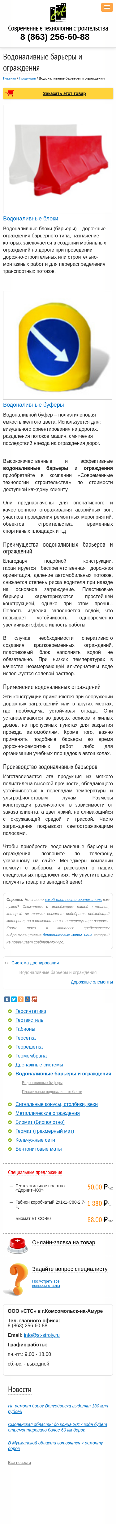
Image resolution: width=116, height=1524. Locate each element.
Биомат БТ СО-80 (33, 1218)
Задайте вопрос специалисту (70, 1269)
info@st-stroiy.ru (42, 1335)
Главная (9, 78)
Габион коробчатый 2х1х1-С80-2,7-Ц (50, 1204)
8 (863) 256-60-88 (54, 37)
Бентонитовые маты (38, 1149)
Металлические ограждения (47, 1113)
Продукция (27, 78)
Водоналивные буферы (33, 405)
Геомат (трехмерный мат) (44, 1131)
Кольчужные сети (35, 1140)
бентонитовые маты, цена (67, 935)
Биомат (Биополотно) (40, 1122)
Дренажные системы (39, 1065)
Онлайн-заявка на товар (63, 1242)
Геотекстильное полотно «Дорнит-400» (40, 1188)
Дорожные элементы (92, 982)
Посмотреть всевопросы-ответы (46, 1283)
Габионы (25, 1029)
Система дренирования (35, 962)
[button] (107, 7)
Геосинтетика (30, 1011)
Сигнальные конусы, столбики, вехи (56, 1104)
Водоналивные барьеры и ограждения (63, 1074)
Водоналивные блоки (30, 219)
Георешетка (29, 1047)
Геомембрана (31, 1056)
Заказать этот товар (64, 93)
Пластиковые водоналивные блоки (52, 1092)
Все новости (19, 1462)
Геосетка (25, 1038)
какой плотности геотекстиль (73, 900)
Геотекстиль (29, 1020)
